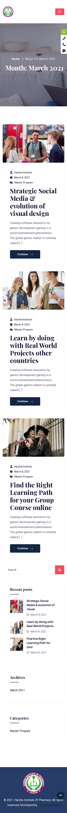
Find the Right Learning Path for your (38, 643)
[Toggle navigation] (59, 11)
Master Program (23, 182)
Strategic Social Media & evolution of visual (41, 605)
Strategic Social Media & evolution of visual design (33, 202)
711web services (49, 805)
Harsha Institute (23, 172)
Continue (25, 254)
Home (16, 59)
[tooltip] (64, 32)
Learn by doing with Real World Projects (40, 624)
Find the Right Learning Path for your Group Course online (32, 496)
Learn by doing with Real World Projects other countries (33, 349)
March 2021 (17, 690)
